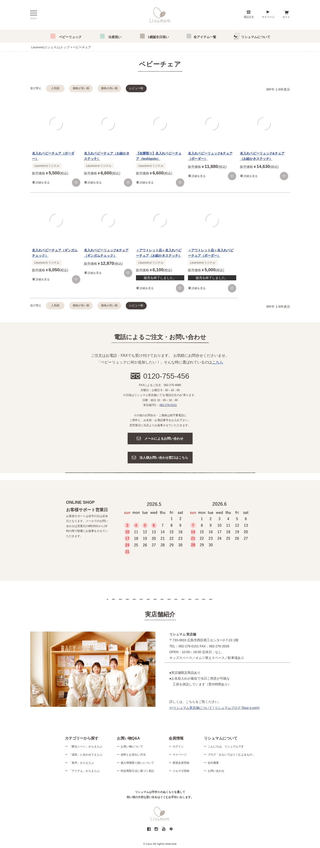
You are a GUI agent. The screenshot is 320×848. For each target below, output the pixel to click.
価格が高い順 (109, 88)
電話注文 (249, 17)
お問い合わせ (216, 771)
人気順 (55, 88)
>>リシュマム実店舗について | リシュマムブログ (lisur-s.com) (214, 708)
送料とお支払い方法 (133, 754)
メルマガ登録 (181, 771)
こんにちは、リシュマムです (226, 746)
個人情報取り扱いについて (137, 763)
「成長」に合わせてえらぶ (85, 754)
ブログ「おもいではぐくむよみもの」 (231, 754)
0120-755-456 (166, 376)
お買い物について (132, 746)
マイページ (268, 17)
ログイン (178, 746)
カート (286, 17)
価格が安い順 (81, 88)
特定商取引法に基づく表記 (137, 771)
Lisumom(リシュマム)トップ (50, 47)
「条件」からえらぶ (81, 763)
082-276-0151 (168, 405)
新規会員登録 (181, 763)
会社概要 (213, 763)
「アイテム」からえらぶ (84, 771)
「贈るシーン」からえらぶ (85, 746)
